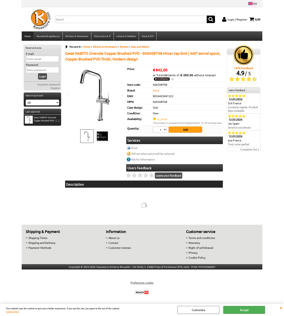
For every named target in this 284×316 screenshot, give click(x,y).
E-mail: (30, 53)
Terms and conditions (202, 238)
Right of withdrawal (201, 247)
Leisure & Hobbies (126, 36)
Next (121, 95)
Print (134, 148)
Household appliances (48, 36)
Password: (32, 64)
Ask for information (143, 159)
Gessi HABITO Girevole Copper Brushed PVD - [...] (42, 119)
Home (27, 36)
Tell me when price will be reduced (152, 153)
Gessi (156, 90)
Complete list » (249, 149)
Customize (198, 310)
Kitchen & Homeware (76, 36)
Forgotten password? (48, 84)
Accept (244, 310)
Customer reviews (119, 247)
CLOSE (281, 308)
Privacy (193, 252)
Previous (67, 95)
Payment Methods (39, 247)
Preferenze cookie (142, 282)
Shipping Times (37, 238)
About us (114, 238)
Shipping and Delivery (41, 242)
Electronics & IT (102, 36)
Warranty (194, 242)
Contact (113, 242)
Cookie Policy (12, 311)
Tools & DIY (148, 36)
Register (55, 87)
